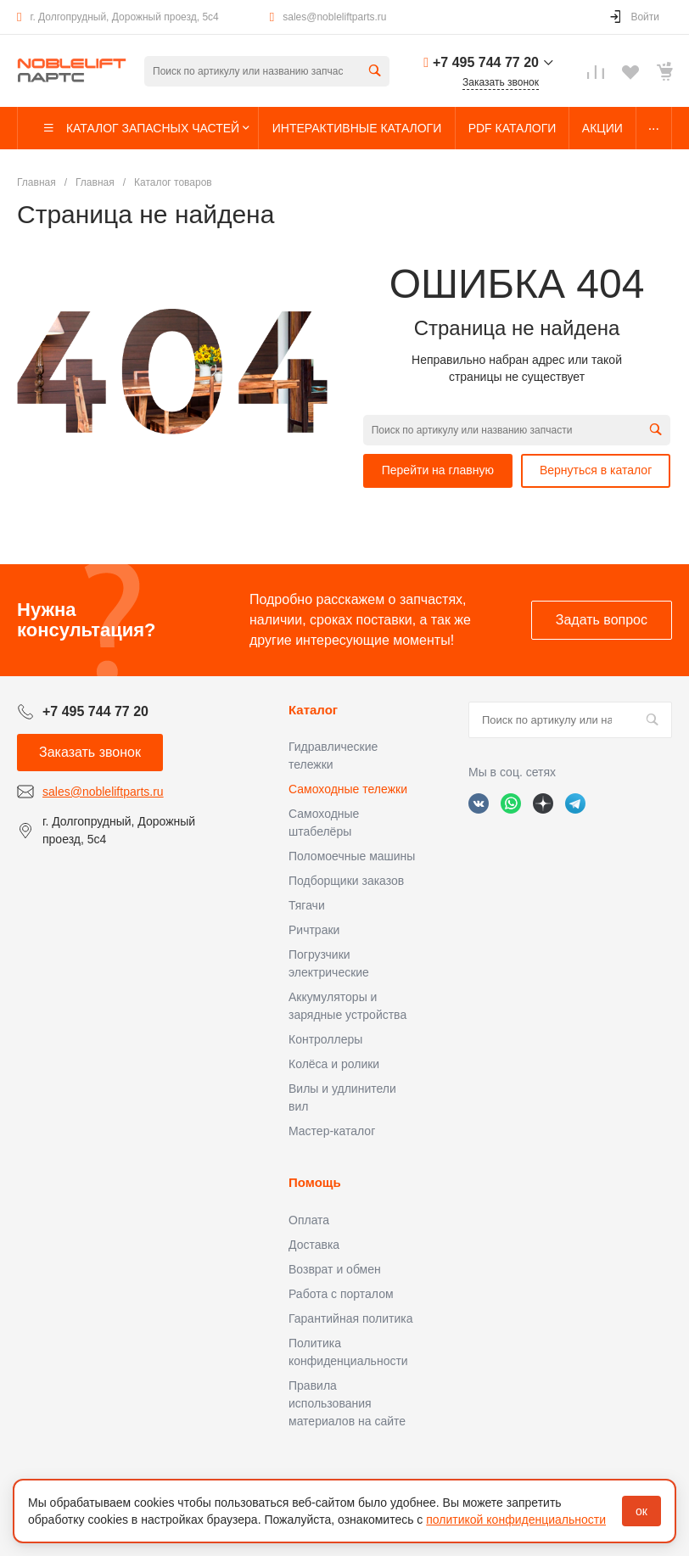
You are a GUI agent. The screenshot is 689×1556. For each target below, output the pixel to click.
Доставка (313, 1244)
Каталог (313, 709)
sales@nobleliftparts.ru (334, 17)
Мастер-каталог (331, 1131)
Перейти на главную (438, 470)
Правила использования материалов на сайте (347, 1403)
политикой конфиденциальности (516, 1519)
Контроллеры (325, 1039)
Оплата (308, 1220)
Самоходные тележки (347, 789)
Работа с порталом (341, 1294)
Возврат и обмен (334, 1269)
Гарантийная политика (350, 1318)
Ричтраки (313, 930)
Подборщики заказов (346, 880)
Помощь (314, 1182)
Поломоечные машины (351, 856)
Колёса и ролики (333, 1064)
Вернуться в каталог (596, 470)
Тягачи (306, 905)
